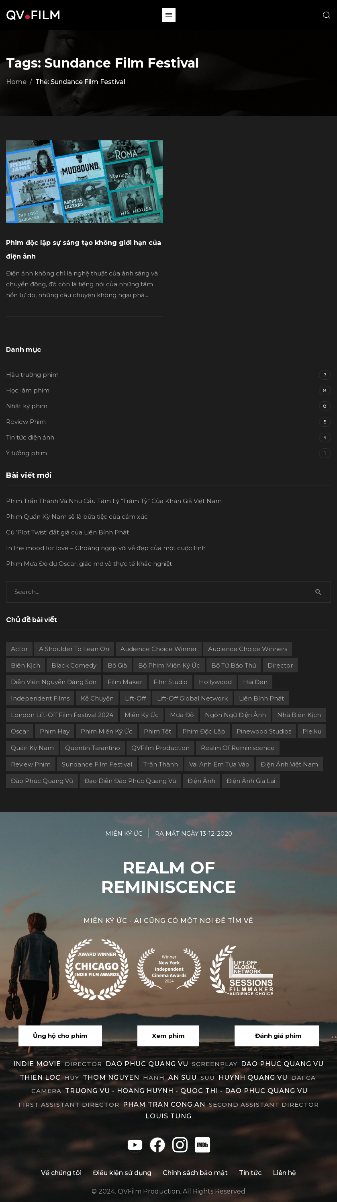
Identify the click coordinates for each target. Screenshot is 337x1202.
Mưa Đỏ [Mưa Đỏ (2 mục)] (182, 715)
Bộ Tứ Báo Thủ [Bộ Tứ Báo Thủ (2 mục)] (233, 665)
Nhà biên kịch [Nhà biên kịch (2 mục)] (299, 715)
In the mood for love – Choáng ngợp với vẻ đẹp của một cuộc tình (106, 548)
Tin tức (250, 1173)
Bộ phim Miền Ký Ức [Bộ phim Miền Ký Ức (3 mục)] (169, 665)
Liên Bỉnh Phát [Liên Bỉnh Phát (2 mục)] (261, 698)
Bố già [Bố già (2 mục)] (117, 665)
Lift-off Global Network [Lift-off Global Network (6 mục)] (192, 698)
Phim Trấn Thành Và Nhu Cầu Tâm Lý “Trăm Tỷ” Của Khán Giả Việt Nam (114, 501)
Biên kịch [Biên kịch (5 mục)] (25, 665)
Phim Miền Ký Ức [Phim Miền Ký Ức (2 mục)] (107, 731)
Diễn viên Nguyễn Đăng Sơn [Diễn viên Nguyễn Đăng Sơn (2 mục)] (53, 682)
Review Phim (26, 421)
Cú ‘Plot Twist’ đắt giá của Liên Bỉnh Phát (67, 532)
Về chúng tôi (61, 1173)
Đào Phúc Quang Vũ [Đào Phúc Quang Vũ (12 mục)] (42, 781)
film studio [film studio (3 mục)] (170, 682)
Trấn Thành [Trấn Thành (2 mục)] (160, 764)
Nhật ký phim (26, 406)
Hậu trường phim (32, 374)
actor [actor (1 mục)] (19, 649)
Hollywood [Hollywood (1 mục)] (215, 682)
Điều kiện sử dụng (122, 1173)
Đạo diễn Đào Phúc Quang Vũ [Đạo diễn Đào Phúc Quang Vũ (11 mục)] (130, 781)
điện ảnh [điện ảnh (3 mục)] (201, 781)
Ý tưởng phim (26, 453)
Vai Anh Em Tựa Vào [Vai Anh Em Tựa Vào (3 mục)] (219, 764)
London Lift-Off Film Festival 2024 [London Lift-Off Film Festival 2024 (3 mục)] (62, 715)
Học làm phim (27, 390)
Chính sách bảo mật (195, 1173)
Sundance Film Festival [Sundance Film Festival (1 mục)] (97, 764)
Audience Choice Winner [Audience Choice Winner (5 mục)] (159, 649)
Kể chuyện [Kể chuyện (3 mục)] (97, 698)
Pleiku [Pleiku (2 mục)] (311, 731)
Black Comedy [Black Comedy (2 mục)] (73, 665)
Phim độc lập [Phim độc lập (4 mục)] (203, 731)
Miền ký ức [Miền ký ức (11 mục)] (142, 715)
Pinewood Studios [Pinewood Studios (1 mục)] (264, 731)
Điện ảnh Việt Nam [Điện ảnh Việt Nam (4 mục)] (289, 764)
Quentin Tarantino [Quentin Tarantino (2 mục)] (92, 748)
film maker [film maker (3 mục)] (125, 682)
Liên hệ (284, 1173)
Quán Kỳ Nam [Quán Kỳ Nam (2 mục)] (32, 748)
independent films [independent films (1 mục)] (40, 698)
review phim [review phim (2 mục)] (31, 764)
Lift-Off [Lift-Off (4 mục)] (135, 698)
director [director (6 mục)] (280, 665)
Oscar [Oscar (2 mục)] (20, 731)
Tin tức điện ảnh (30, 437)
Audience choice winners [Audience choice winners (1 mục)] (247, 649)
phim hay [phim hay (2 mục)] (54, 731)
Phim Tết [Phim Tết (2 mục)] (157, 731)
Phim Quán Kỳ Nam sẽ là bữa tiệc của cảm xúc (77, 516)
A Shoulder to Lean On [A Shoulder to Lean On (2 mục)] (74, 649)
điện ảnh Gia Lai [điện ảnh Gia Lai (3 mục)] (251, 781)
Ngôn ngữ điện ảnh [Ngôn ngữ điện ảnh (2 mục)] (235, 715)
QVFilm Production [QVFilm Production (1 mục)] (160, 748)
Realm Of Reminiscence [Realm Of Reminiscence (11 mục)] (238, 748)
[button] (169, 15)
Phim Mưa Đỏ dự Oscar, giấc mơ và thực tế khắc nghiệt (89, 563)
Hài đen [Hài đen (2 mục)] (255, 682)
